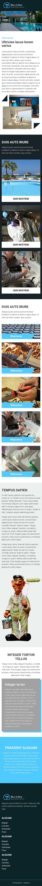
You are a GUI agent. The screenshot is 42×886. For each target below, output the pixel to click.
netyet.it (26, 883)
